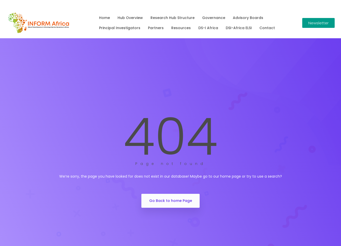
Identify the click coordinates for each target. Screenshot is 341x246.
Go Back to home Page (170, 200)
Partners (156, 27)
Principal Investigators (119, 27)
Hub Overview (130, 17)
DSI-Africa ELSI (239, 27)
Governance (213, 17)
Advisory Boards (248, 17)
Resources (181, 27)
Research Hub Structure (172, 17)
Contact (267, 27)
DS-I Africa (208, 27)
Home (104, 17)
